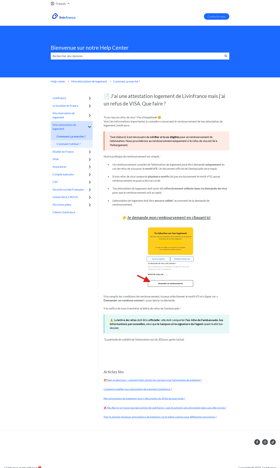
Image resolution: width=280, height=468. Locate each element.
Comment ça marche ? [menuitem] (71, 136)
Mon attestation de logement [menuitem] (64, 126)
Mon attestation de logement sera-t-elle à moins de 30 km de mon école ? (144, 398)
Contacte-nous (217, 16)
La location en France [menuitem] (65, 105)
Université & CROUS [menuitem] (65, 197)
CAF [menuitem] (55, 181)
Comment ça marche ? (126, 81)
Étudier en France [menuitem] (63, 151)
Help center (58, 81)
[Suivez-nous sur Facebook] (257, 442)
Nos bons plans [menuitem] (61, 204)
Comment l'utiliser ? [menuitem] (68, 144)
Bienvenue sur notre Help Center (90, 47)
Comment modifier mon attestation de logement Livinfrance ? (138, 389)
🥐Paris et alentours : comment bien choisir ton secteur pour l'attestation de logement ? (153, 379)
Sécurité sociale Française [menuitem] (68, 189)
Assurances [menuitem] (59, 166)
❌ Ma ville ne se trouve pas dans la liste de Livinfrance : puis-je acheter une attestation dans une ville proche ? (165, 407)
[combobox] (136, 56)
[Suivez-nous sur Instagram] (265, 442)
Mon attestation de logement (89, 81)
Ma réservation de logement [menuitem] (63, 115)
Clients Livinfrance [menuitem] (63, 212)
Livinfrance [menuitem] (59, 98)
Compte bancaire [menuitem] (63, 174)
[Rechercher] (225, 56)
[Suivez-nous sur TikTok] (273, 442)
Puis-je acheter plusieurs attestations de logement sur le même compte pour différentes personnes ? (160, 416)
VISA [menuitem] (55, 159)
